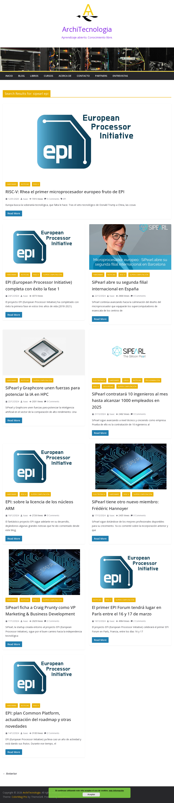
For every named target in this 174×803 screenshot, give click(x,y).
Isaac (25, 198)
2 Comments (51, 621)
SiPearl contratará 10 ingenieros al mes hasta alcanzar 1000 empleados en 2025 (130, 400)
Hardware (11, 184)
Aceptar (91, 794)
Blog (21, 75)
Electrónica (99, 380)
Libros (34, 75)
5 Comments (51, 198)
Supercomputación (52, 275)
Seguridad (108, 386)
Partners (101, 75)
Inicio (9, 75)
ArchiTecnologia (87, 29)
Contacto (83, 75)
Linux (126, 380)
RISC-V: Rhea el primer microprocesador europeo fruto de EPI (64, 191)
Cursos (48, 75)
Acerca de (65, 75)
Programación (152, 380)
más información (116, 791)
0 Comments (138, 295)
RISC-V (36, 184)
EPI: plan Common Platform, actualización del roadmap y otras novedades (38, 719)
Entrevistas (120, 75)
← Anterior (10, 773)
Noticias (25, 184)
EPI (64, 198)
